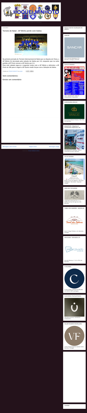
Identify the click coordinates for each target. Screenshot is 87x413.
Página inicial (33, 146)
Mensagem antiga (54, 146)
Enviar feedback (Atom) (33, 150)
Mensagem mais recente (10, 146)
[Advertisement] (31, 130)
